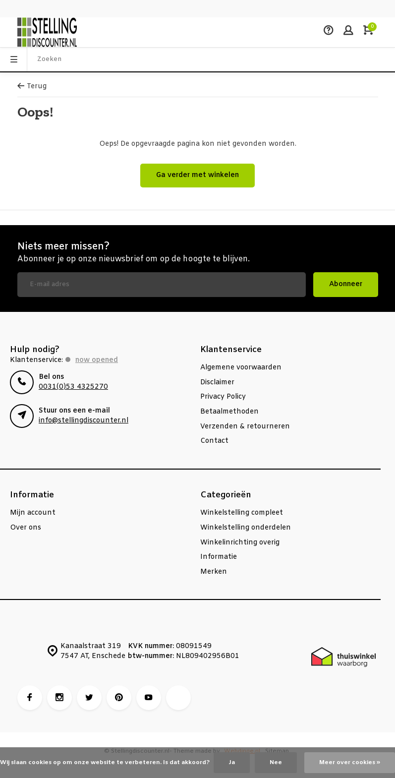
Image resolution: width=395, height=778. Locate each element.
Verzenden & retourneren (245, 426)
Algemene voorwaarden (241, 367)
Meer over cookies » (349, 763)
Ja (231, 763)
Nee (276, 763)
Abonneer (345, 284)
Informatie (218, 557)
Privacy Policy (223, 397)
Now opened (96, 360)
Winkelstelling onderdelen (245, 528)
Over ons (25, 528)
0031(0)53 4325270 (73, 387)
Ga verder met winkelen (197, 175)
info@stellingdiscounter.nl (83, 420)
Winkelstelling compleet (241, 513)
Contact (214, 441)
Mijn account (33, 513)
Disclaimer (217, 382)
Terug (32, 86)
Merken (213, 572)
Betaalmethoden (229, 412)
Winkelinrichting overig (240, 542)
